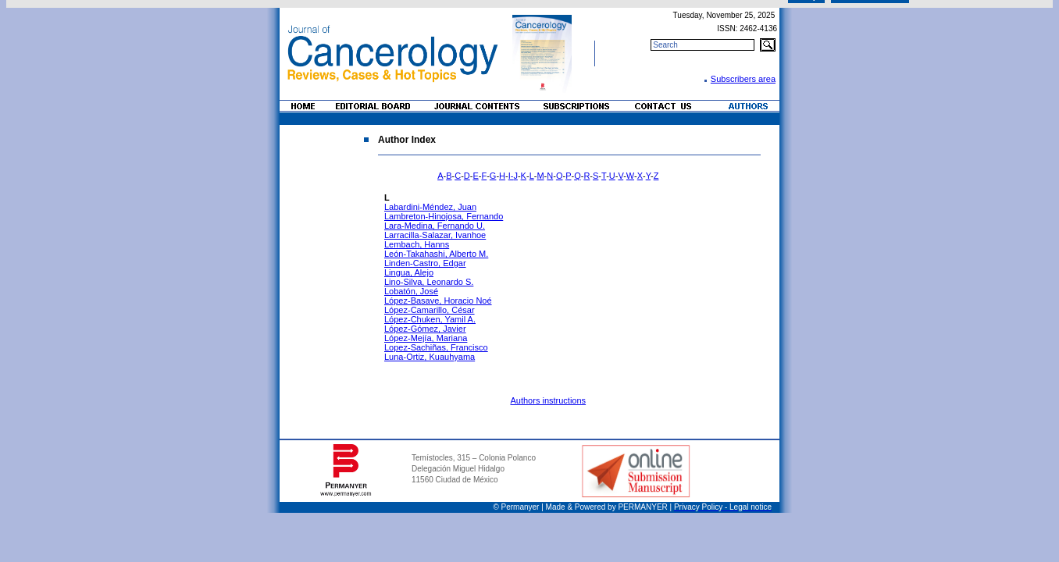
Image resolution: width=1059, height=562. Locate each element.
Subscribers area (743, 79)
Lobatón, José (411, 291)
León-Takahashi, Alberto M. (436, 253)
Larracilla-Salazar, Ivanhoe (435, 235)
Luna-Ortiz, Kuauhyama (429, 356)
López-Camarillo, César (429, 310)
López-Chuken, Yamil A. (430, 319)
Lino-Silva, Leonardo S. (428, 281)
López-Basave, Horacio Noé (438, 300)
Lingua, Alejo (408, 272)
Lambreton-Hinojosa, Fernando (443, 216)
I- (511, 175)
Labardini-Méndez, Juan (430, 207)
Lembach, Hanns (416, 244)
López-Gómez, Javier (425, 328)
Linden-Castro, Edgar (425, 263)
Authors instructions (548, 400)
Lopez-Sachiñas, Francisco (436, 347)
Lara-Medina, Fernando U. (434, 225)
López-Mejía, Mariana (425, 338)
